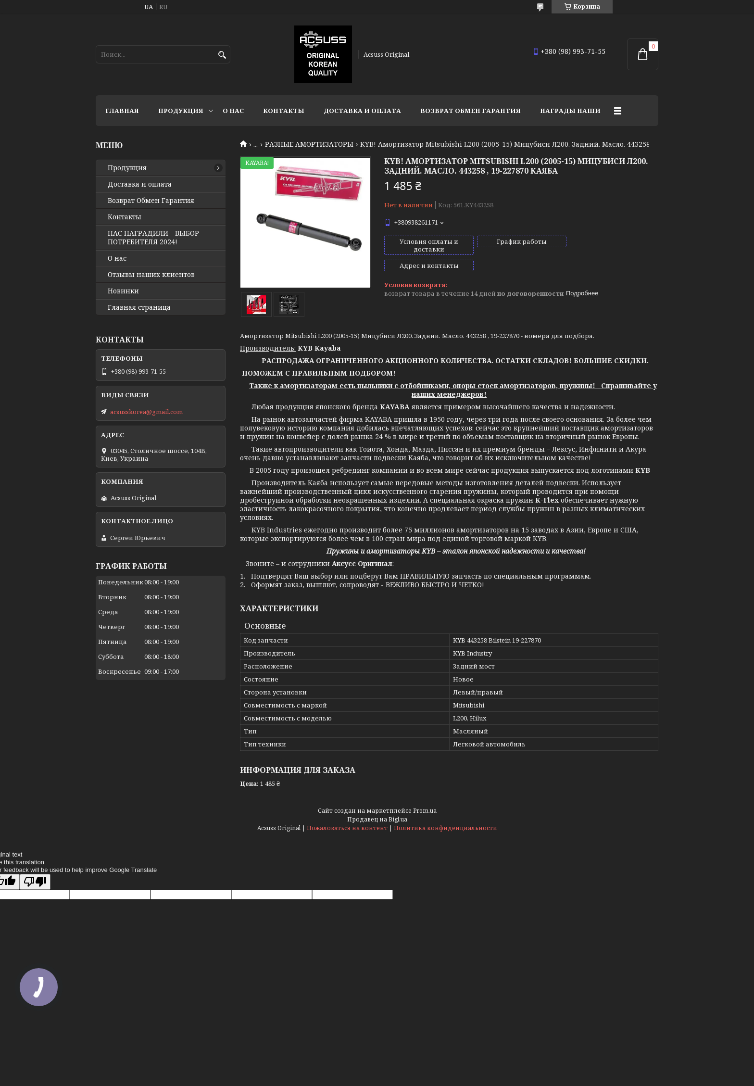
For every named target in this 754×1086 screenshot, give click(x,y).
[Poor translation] (35, 882)
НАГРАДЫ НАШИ (570, 110)
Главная (122, 110)
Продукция (180, 110)
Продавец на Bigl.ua (377, 819)
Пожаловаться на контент (347, 828)
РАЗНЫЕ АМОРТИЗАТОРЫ (309, 144)
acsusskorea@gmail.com (146, 412)
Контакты (283, 110)
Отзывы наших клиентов (151, 274)
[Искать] (222, 55)
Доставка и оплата (362, 110)
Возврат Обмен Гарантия (470, 110)
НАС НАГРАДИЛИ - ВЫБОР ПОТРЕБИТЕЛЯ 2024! (153, 237)
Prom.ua (425, 811)
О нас (233, 110)
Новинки (123, 291)
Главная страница (139, 307)
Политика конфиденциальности (445, 828)
